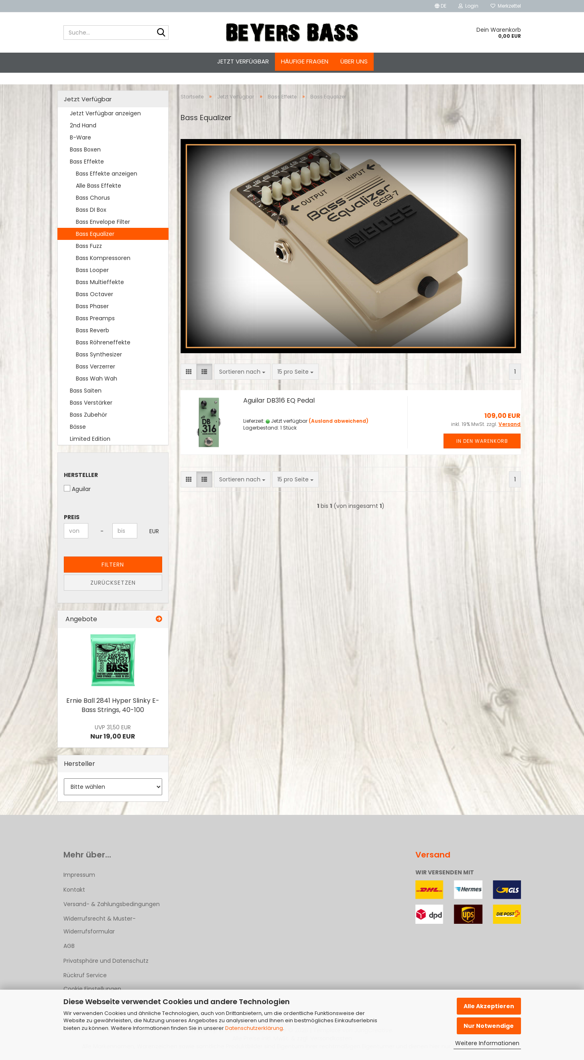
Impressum (79, 875)
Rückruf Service (85, 975)
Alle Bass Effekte (98, 186)
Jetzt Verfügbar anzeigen (105, 113)
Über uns (354, 61)
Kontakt (74, 890)
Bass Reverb (92, 330)
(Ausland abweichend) (338, 420)
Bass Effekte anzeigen (106, 174)
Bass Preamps (95, 318)
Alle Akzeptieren (489, 1006)
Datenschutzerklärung (254, 1028)
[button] (440, 6)
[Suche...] (161, 33)
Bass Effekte (87, 162)
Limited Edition (90, 439)
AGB (69, 946)
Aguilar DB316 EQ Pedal (279, 400)
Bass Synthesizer (99, 354)
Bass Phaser (92, 306)
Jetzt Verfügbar (243, 61)
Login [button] (468, 5)
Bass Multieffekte (100, 282)
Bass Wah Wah (96, 378)
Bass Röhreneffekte (103, 342)
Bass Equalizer (95, 234)
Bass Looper (92, 270)
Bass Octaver (94, 294)
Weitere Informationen (487, 1043)
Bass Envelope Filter (103, 222)
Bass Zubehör (88, 415)
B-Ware (80, 137)
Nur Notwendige (489, 1026)
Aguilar (77, 489)
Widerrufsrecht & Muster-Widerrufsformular (99, 925)
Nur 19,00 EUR (112, 732)
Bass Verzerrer (95, 366)
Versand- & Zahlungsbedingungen (111, 904)
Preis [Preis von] (71, 517)
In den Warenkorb (482, 441)
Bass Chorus (93, 198)
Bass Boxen (85, 149)
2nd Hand (83, 125)
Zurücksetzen (113, 583)
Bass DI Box (91, 210)
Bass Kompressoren (103, 258)
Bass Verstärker (91, 403)
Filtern (113, 565)
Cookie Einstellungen (92, 989)
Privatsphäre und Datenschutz (106, 961)
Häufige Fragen (304, 61)
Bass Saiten (86, 391)
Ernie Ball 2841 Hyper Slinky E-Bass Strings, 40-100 (112, 705)
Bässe (78, 427)
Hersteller (81, 475)
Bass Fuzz (89, 246)
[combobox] (242, 372)
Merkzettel (505, 5)
